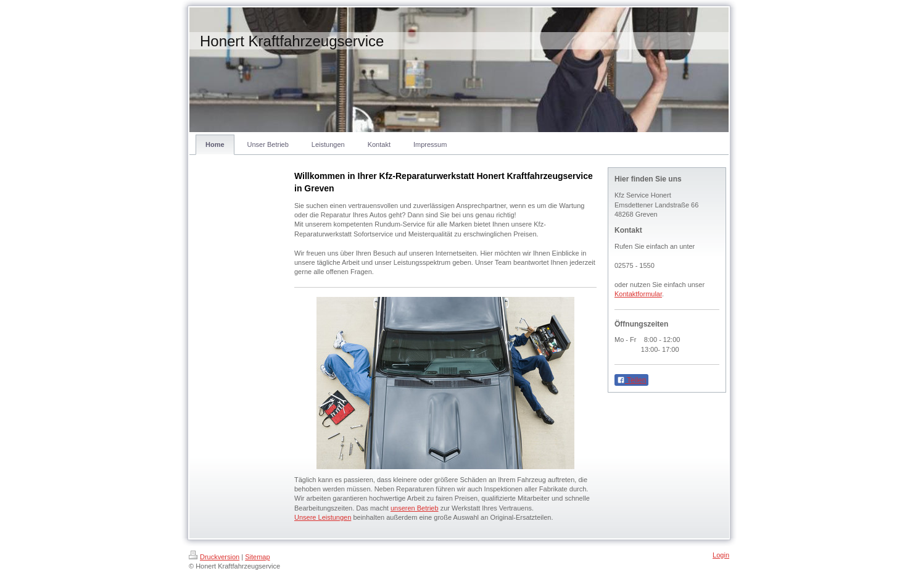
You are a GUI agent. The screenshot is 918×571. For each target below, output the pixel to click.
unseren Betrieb (415, 508)
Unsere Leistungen (322, 517)
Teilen (631, 380)
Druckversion (214, 557)
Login (721, 555)
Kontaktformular (638, 294)
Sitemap (257, 557)
